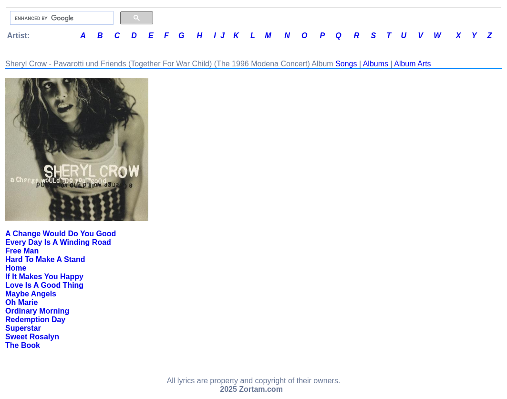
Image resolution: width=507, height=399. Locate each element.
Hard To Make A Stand (45, 259)
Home (15, 268)
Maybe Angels (30, 294)
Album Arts (412, 64)
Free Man (22, 251)
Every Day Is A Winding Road (58, 242)
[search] (61, 18)
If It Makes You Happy (44, 277)
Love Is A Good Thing (44, 285)
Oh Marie (21, 302)
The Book (22, 345)
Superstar (23, 328)
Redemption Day (35, 319)
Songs (346, 64)
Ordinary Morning (37, 311)
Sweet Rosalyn (32, 337)
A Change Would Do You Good (60, 234)
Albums (375, 64)
